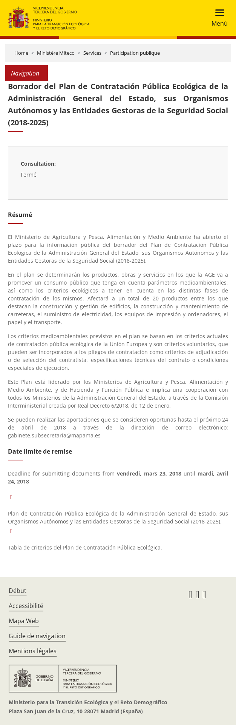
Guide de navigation (37, 636)
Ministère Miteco (56, 52)
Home (21, 52)
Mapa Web (24, 621)
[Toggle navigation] (217, 18)
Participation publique (135, 52)
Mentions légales (33, 651)
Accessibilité (26, 606)
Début (17, 590)
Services (92, 52)
